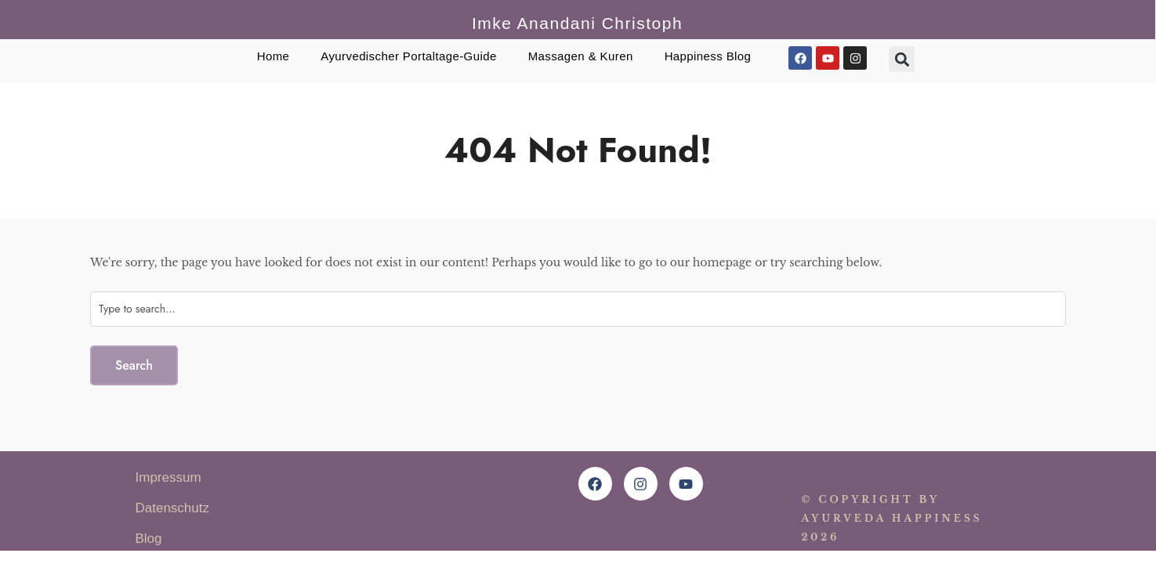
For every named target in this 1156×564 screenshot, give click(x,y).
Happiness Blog (708, 56)
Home (273, 56)
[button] (902, 59)
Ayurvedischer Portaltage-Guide (408, 56)
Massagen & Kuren (580, 56)
